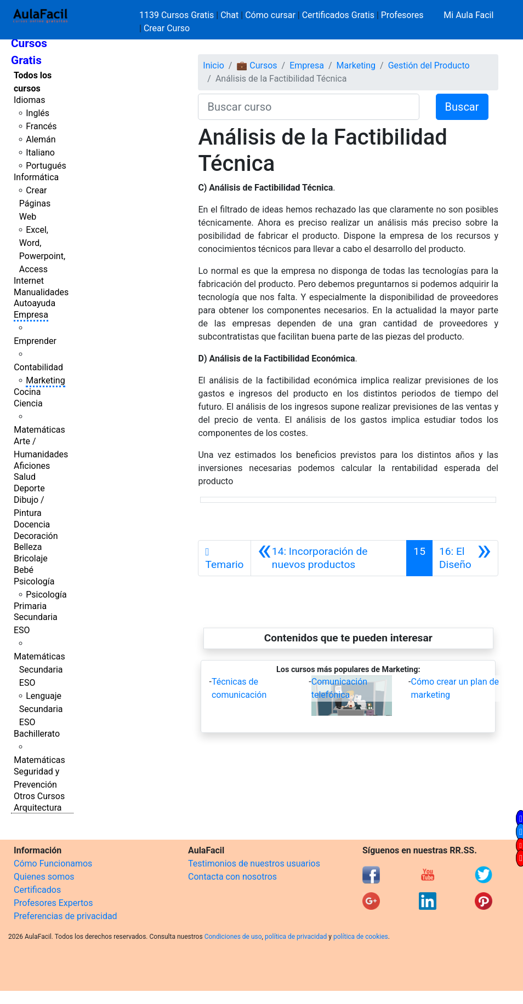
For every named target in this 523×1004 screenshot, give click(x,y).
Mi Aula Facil (468, 15)
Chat (229, 15)
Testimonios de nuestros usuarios (254, 863)
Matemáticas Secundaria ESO (39, 669)
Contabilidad (38, 367)
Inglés (37, 113)
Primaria (30, 606)
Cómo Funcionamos (53, 863)
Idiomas (29, 100)
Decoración (36, 536)
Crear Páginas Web (34, 203)
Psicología (34, 581)
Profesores (402, 15)
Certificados (37, 890)
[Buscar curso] (308, 107)
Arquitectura (37, 807)
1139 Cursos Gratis (177, 15)
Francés (41, 126)
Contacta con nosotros (232, 876)
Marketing (45, 380)
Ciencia (28, 403)
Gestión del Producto (429, 65)
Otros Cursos (39, 796)
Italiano (40, 152)
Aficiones (32, 466)
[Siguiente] (465, 558)
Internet (29, 281)
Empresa (31, 314)
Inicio (213, 65)
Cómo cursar (270, 15)
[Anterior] (329, 558)
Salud (25, 477)
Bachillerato (37, 733)
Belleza (28, 547)
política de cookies (360, 936)
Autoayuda (34, 303)
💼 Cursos (256, 65)
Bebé (23, 570)
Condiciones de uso (233, 936)
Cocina (27, 392)
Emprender (35, 341)
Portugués (46, 165)
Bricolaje (31, 558)
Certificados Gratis (338, 15)
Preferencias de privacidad (65, 916)
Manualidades (41, 292)
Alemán (40, 139)
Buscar (462, 106)
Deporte (29, 488)
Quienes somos (44, 876)
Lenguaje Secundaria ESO (41, 709)
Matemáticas (39, 429)
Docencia (32, 524)
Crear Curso (167, 28)
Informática (36, 177)
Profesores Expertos (53, 903)
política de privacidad (296, 936)
